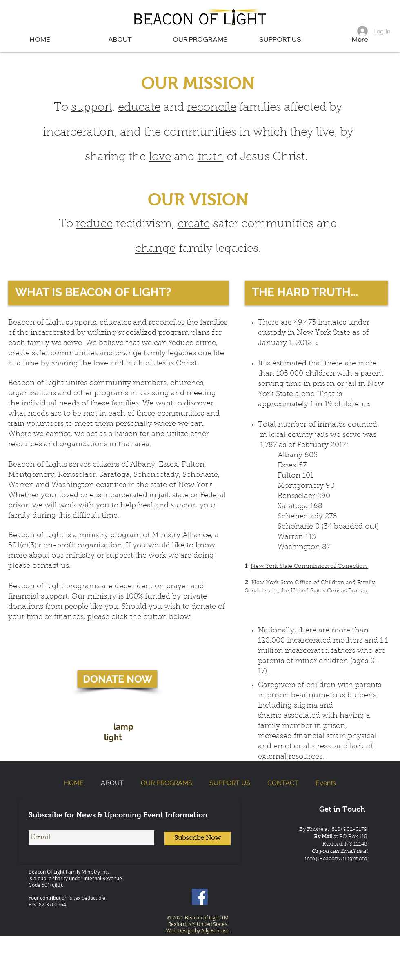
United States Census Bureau (329, 591)
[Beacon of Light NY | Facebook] (200, 897)
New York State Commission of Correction (309, 567)
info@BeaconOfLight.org (336, 858)
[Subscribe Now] (197, 838)
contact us (50, 566)
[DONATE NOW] (117, 679)
